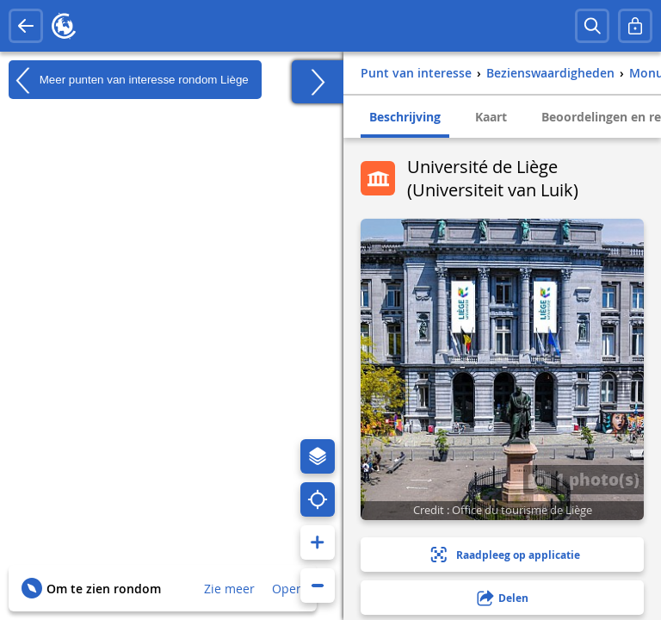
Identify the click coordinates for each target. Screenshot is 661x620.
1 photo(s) (583, 479)
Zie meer (229, 588)
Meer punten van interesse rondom (129, 80)
